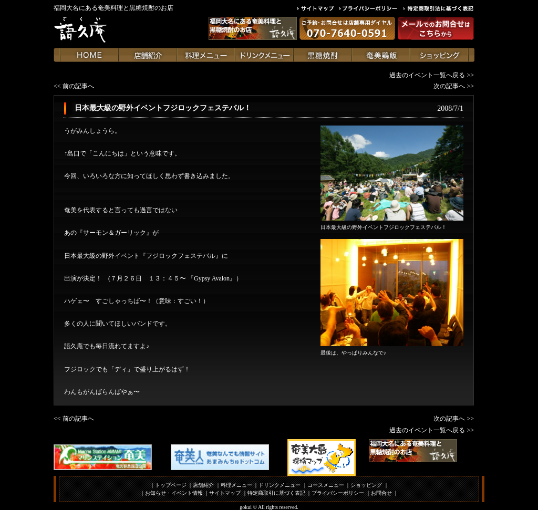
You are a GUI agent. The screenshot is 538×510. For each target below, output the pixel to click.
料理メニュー (236, 485)
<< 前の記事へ (74, 86)
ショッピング (366, 485)
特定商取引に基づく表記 (276, 493)
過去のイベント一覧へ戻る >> (431, 75)
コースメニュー (325, 485)
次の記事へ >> (453, 86)
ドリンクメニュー (279, 485)
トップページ (171, 485)
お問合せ (381, 493)
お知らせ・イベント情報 (174, 493)
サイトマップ (225, 493)
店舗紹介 (203, 485)
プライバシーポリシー (338, 493)
